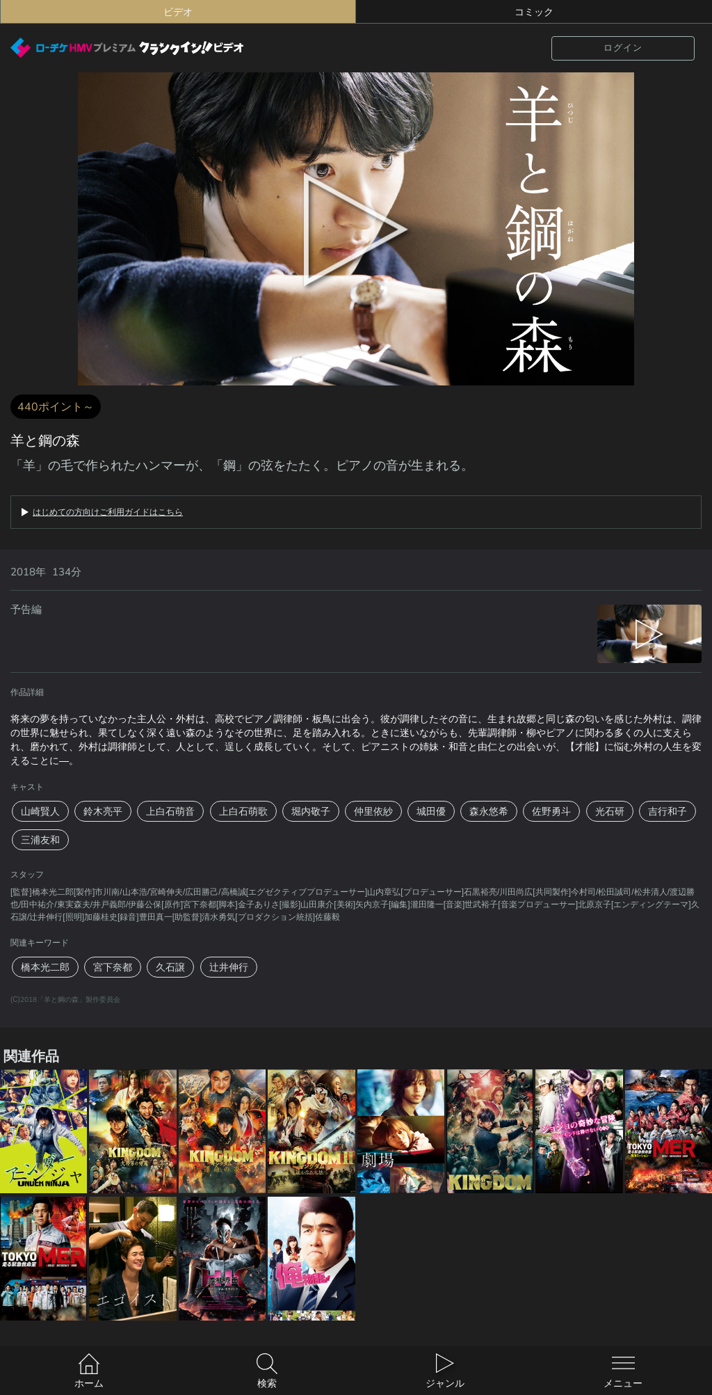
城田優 (431, 811)
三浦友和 (40, 839)
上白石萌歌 (243, 811)
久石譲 (170, 967)
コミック (534, 11)
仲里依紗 (373, 811)
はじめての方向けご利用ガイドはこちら (108, 512)
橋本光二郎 (45, 967)
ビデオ (178, 11)
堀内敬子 (310, 811)
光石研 (609, 811)
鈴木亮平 (102, 811)
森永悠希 (488, 811)
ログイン (623, 47)
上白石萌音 (170, 811)
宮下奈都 (112, 967)
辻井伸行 (228, 967)
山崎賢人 (40, 811)
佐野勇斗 (551, 811)
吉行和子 (667, 811)
